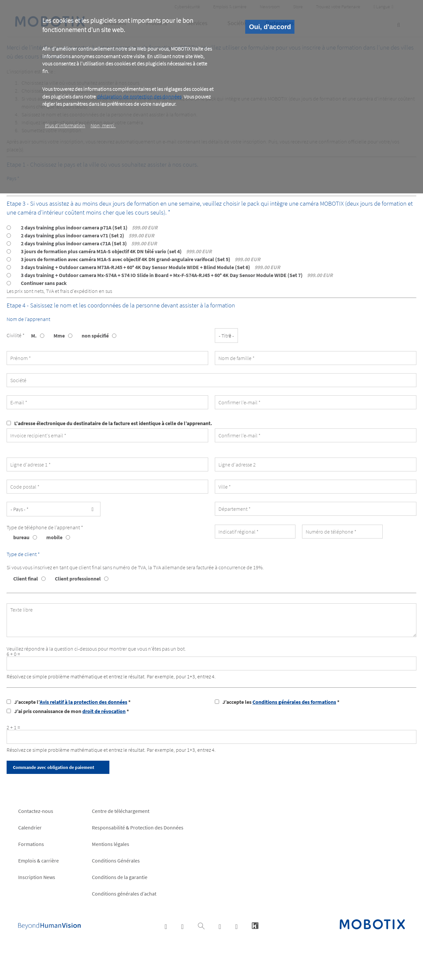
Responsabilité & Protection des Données (137, 827)
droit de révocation (104, 711)
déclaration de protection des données (139, 96)
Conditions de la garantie (119, 877)
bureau (21, 537)
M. (34, 335)
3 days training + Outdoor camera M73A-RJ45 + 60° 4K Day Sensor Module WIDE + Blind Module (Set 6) (150, 267)
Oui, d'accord (270, 26)
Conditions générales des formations (294, 702)
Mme (59, 335)
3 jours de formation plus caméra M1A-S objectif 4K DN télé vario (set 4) (116, 251)
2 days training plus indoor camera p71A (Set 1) (89, 227)
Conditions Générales (116, 860)
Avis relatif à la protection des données (83, 702)
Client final (25, 578)
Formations (31, 844)
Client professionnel (78, 578)
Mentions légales (110, 844)
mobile (54, 537)
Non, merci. (103, 125)
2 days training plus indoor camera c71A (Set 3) (89, 243)
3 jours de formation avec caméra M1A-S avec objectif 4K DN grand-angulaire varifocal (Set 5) (140, 259)
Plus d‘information (65, 125)
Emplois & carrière (38, 860)
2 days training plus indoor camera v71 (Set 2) (87, 235)
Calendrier (30, 827)
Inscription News (36, 877)
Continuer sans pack (44, 283)
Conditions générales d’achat (124, 893)
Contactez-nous (35, 811)
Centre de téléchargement (120, 811)
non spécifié (95, 335)
